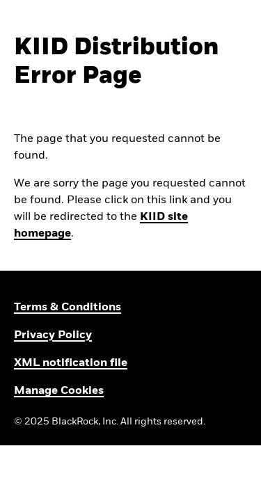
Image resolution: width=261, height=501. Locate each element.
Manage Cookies (59, 391)
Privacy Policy (53, 335)
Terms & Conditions (67, 307)
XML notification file (70, 363)
